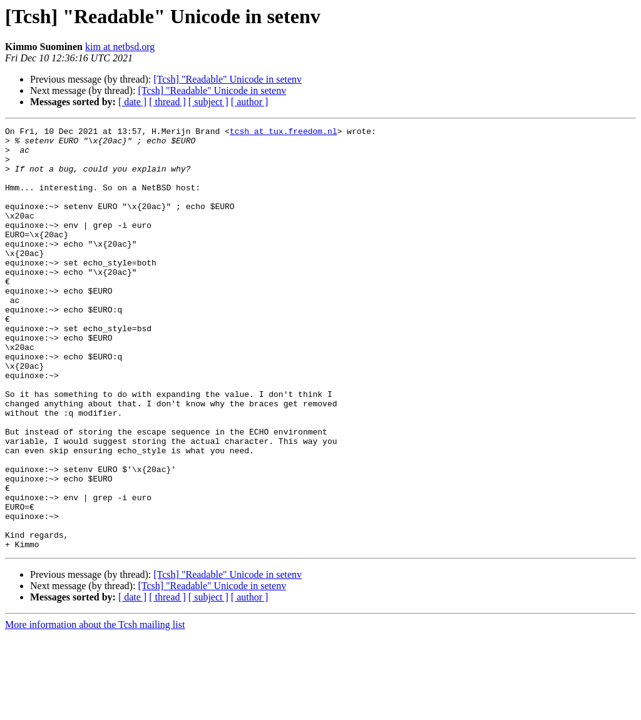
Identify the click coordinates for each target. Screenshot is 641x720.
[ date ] (132, 101)
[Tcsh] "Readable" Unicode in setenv (227, 79)
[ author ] (250, 101)
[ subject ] (208, 101)
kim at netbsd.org (120, 46)
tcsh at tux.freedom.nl (283, 132)
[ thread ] (167, 101)
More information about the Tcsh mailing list (95, 709)
